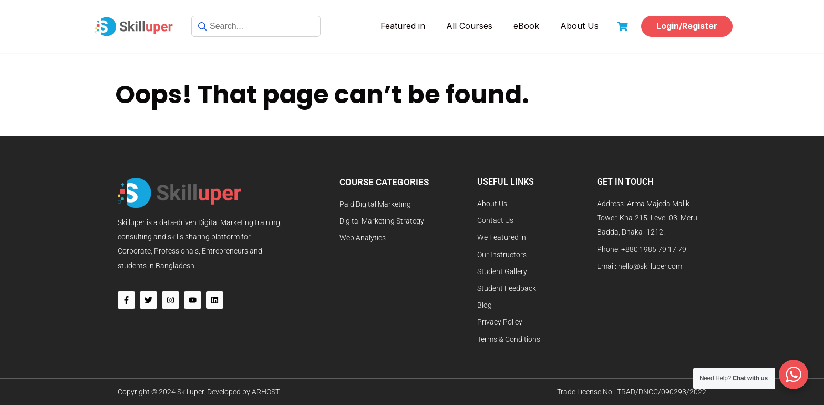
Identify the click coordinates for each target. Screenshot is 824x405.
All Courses (469, 26)
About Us (579, 26)
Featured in (402, 26)
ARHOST (266, 392)
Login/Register (686, 26)
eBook (526, 26)
